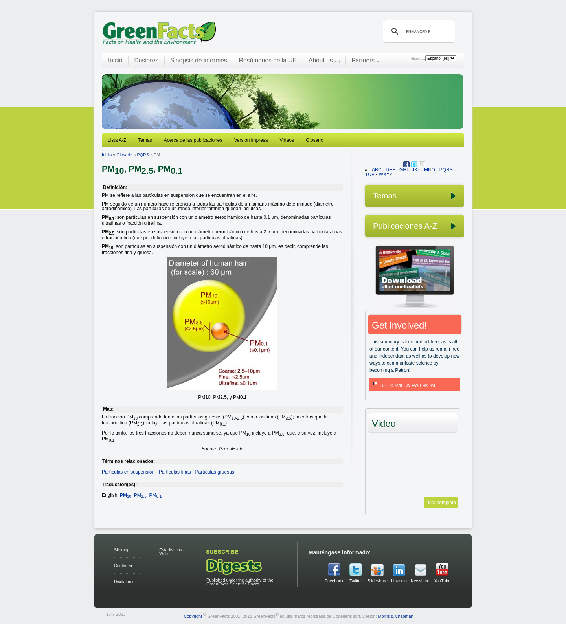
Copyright (193, 615)
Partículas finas (175, 472)
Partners (366, 60)
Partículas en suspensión (128, 472)
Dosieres (146, 60)
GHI (403, 170)
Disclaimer (124, 581)
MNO (429, 170)
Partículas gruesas (214, 472)
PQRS (143, 154)
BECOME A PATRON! (404, 385)
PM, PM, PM (141, 495)
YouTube (442, 580)
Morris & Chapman (395, 615)
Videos (287, 140)
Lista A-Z (117, 140)
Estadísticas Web (170, 551)
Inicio (115, 60)
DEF (390, 170)
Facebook (334, 580)
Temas (145, 140)
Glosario (314, 140)
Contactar (123, 565)
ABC (377, 170)
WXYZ (386, 174)
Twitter (355, 580)
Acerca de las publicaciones (193, 140)
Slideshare (377, 580)
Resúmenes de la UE (268, 60)
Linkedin (399, 580)
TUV (370, 174)
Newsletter (420, 580)
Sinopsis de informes (198, 60)
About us (324, 60)
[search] (418, 31)
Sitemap (122, 549)
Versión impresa (251, 140)
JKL (416, 170)
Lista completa (441, 502)
